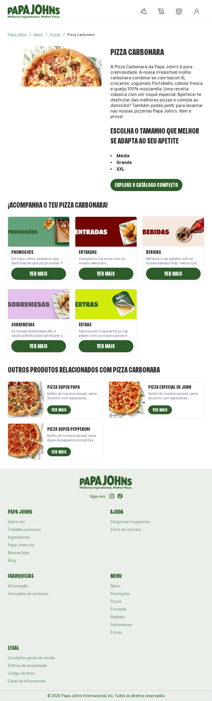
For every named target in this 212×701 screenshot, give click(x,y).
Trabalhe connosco (24, 529)
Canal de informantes (27, 681)
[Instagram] (111, 496)
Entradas (118, 609)
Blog (12, 560)
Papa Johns (17, 34)
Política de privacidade (27, 665)
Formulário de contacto (28, 593)
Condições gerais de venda (31, 658)
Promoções (120, 593)
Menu (38, 34)
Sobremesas (121, 624)
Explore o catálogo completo (146, 185)
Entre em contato (125, 529)
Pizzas (55, 34)
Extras (116, 632)
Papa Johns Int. (21, 545)
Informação (18, 586)
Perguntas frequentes (130, 522)
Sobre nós (16, 522)
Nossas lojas (19, 553)
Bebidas (117, 617)
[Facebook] (120, 496)
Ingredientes (19, 537)
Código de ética (21, 673)
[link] (80, 34)
